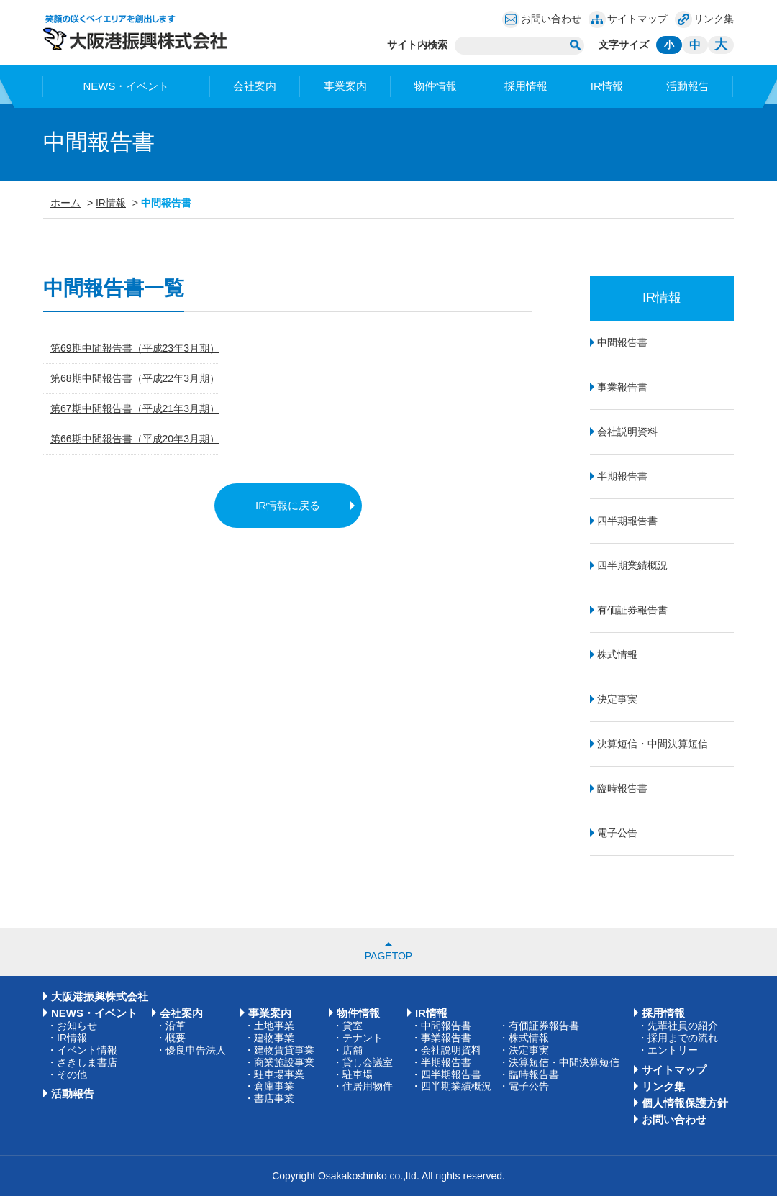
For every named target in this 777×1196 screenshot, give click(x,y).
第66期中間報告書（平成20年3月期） (134, 438)
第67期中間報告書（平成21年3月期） (134, 408)
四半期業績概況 (632, 565)
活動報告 (687, 86)
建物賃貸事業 (284, 1050)
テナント (362, 1038)
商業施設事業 (284, 1062)
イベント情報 (87, 1050)
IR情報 (607, 86)
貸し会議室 (367, 1062)
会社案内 (254, 86)
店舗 (352, 1050)
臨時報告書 (622, 788)
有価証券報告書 (632, 610)
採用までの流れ (683, 1038)
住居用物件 (367, 1086)
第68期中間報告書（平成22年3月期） (134, 378)
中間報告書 (622, 342)
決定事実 (617, 699)
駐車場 (357, 1074)
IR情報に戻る (287, 505)
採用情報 (525, 86)
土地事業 (274, 1025)
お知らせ (77, 1025)
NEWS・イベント (126, 86)
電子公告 (617, 833)
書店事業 (274, 1098)
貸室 (352, 1025)
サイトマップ (637, 18)
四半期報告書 (627, 520)
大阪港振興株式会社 (99, 996)
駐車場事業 (279, 1074)
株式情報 (617, 654)
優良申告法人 (195, 1050)
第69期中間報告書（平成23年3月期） (134, 348)
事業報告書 (622, 387)
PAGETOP (388, 956)
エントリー (673, 1050)
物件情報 (435, 86)
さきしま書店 (87, 1062)
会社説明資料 (627, 431)
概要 (175, 1038)
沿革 (175, 1025)
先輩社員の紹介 (683, 1025)
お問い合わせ (551, 18)
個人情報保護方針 (685, 1103)
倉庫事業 (274, 1086)
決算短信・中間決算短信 (652, 743)
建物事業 (274, 1038)
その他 (72, 1074)
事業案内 (345, 86)
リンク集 (714, 18)
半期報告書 (622, 476)
